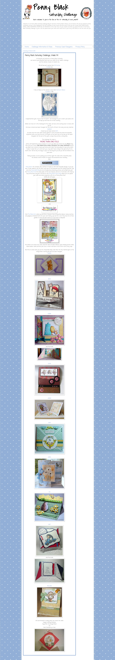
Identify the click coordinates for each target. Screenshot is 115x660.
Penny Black (29, 167)
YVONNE (48, 67)
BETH (49, 279)
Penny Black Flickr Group (55, 174)
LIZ (49, 492)
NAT (49, 524)
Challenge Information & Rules (42, 47)
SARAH (49, 253)
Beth (57, 131)
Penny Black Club (31, 172)
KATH (49, 457)
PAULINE (49, 586)
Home (27, 47)
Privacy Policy (80, 47)
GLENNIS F (48, 92)
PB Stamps (57, 65)
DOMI (49, 364)
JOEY (49, 423)
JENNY (49, 398)
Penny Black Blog (35, 170)
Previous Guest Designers (64, 47)
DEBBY (49, 314)
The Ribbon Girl (32, 214)
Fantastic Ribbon (60, 90)
